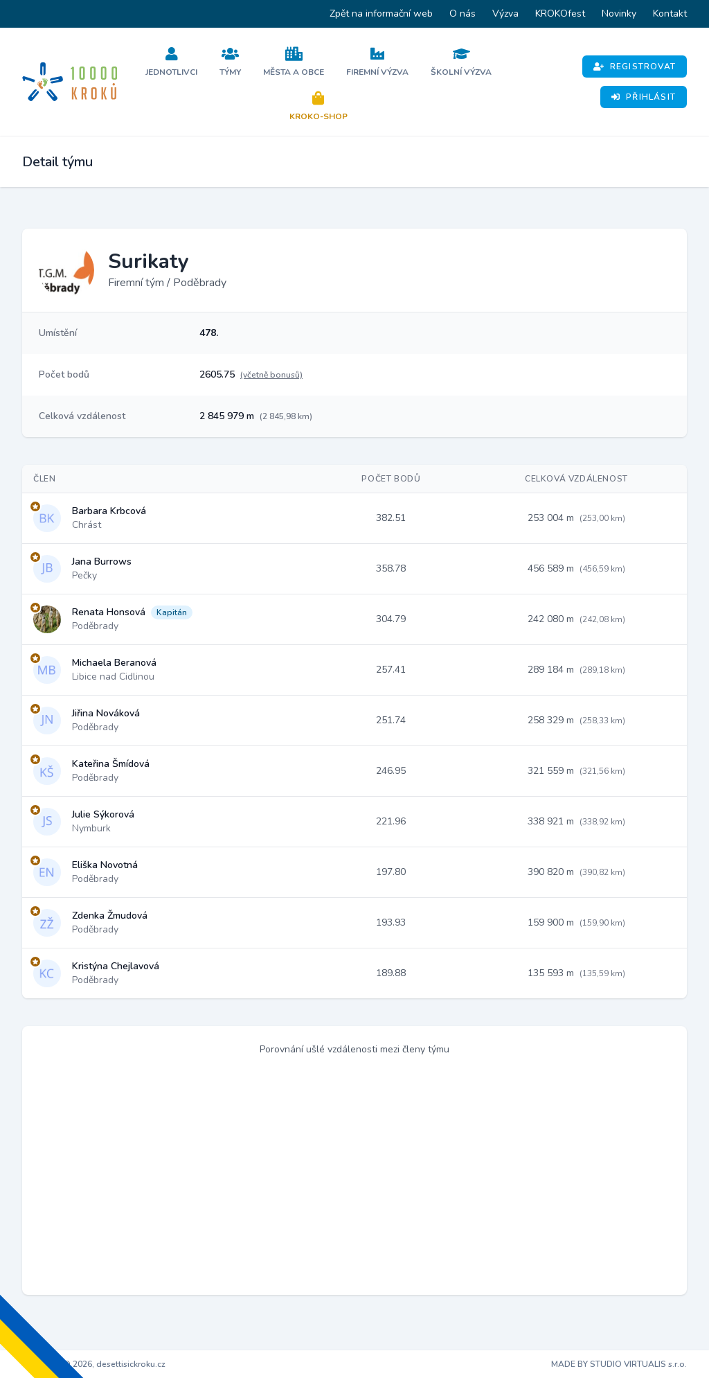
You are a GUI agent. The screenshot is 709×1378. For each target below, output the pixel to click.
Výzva (505, 13)
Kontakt (670, 13)
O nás (462, 13)
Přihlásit (643, 97)
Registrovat (634, 66)
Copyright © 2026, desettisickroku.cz (93, 1364)
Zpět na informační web (381, 13)
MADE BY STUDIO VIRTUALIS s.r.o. (619, 1364)
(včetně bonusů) (271, 374)
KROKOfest (560, 13)
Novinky (619, 13)
